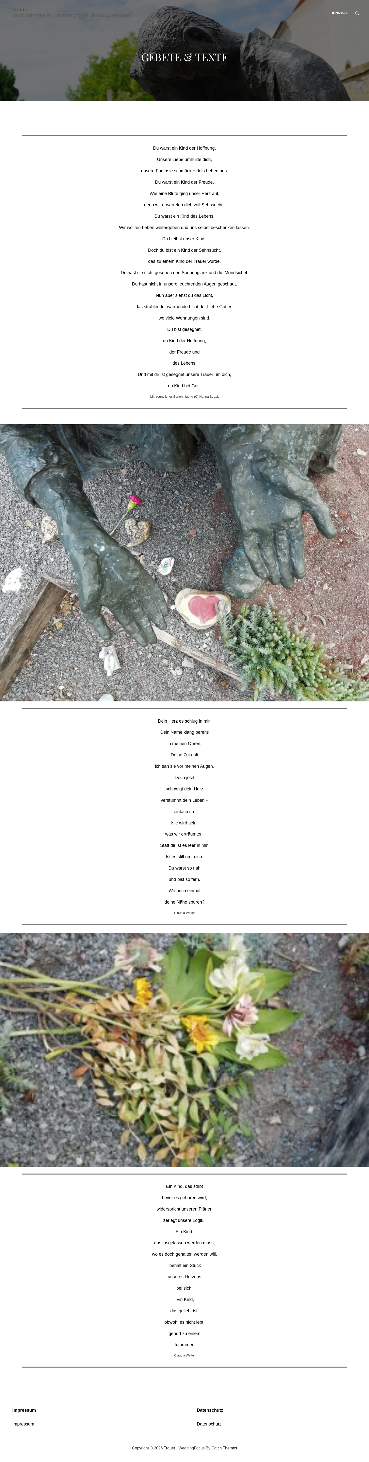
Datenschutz (209, 1424)
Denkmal (339, 13)
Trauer (19, 9)
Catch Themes (224, 1448)
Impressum (23, 1424)
